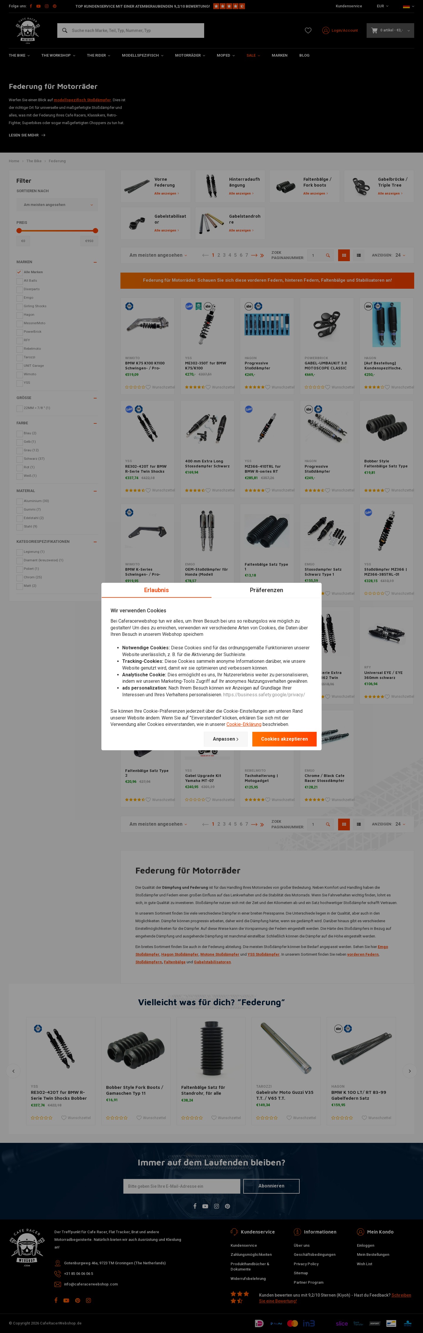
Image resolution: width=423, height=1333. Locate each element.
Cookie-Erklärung (243, 724)
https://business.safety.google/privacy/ (264, 694)
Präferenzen (266, 590)
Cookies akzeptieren (284, 739)
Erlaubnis (156, 590)
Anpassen (226, 739)
